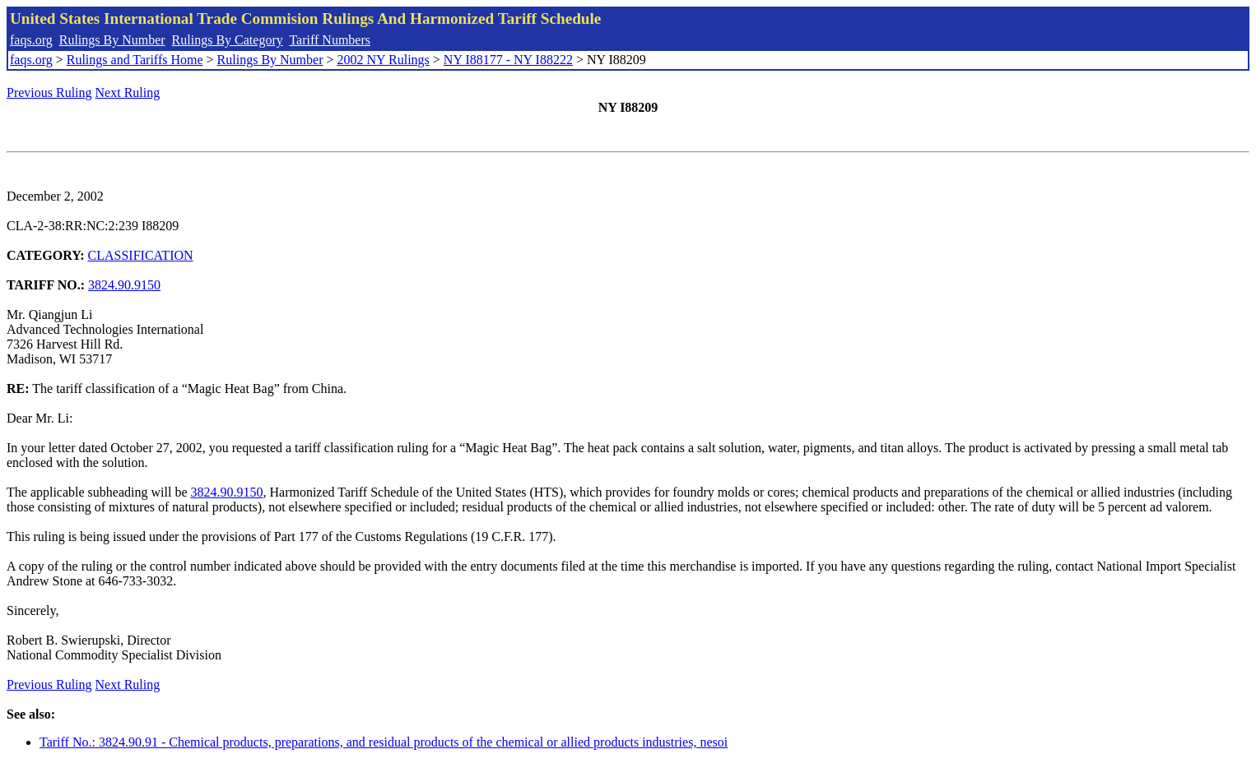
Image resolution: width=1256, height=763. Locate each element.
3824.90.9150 (124, 285)
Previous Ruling (49, 92)
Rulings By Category (227, 40)
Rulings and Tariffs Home (135, 60)
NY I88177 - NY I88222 (508, 60)
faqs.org (31, 40)
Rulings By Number (112, 40)
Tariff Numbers (329, 40)
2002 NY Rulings (383, 60)
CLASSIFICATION (140, 255)
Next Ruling (127, 92)
